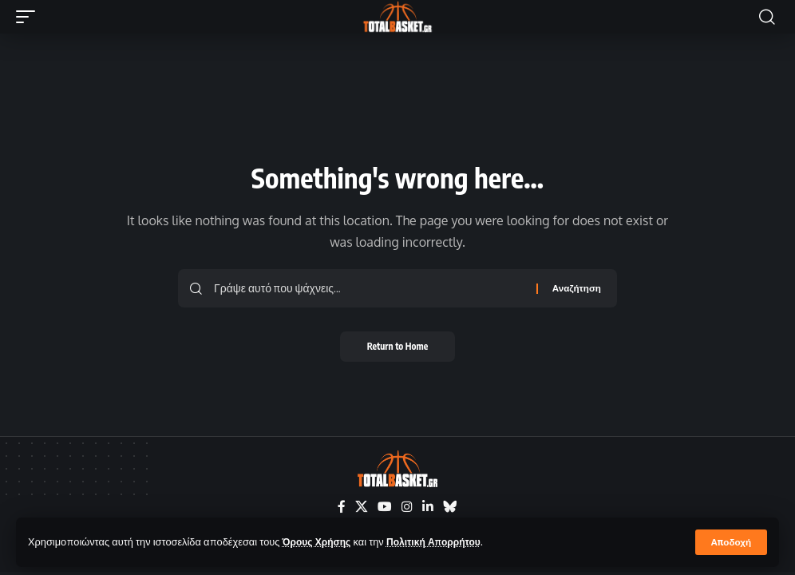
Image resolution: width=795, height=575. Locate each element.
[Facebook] (342, 507)
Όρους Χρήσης (319, 541)
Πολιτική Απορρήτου (441, 541)
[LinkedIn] (427, 507)
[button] (730, 542)
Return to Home (397, 347)
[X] (361, 507)
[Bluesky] (450, 507)
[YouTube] (385, 507)
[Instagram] (407, 507)
